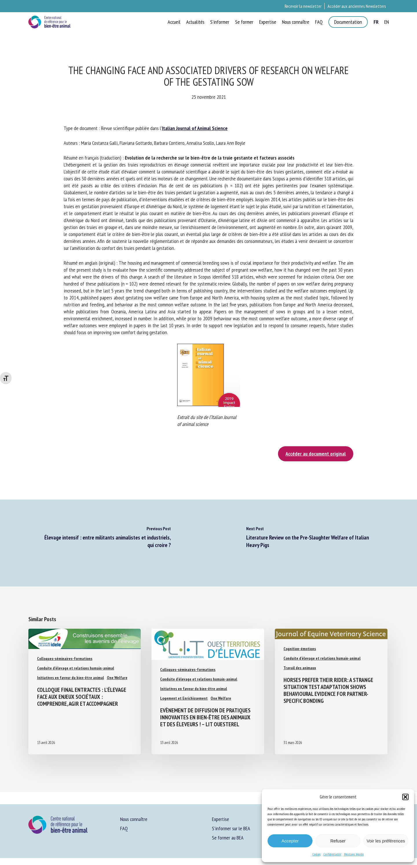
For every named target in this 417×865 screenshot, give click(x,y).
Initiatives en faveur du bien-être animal (70, 677)
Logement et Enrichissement (184, 698)
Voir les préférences (386, 840)
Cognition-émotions (300, 648)
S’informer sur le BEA (231, 828)
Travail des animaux (300, 667)
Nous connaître (133, 819)
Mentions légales (354, 854)
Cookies (316, 854)
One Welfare (117, 677)
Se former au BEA (228, 837)
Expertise (220, 819)
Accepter (290, 840)
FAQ (124, 828)
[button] (405, 797)
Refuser (338, 840)
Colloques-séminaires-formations (64, 658)
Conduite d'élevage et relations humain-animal (75, 668)
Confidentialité (332, 854)
